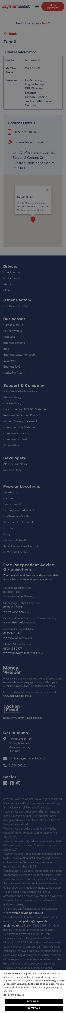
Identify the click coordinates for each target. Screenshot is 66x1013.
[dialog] (33, 991)
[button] (34, 995)
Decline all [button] (34, 1001)
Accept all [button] (34, 1008)
